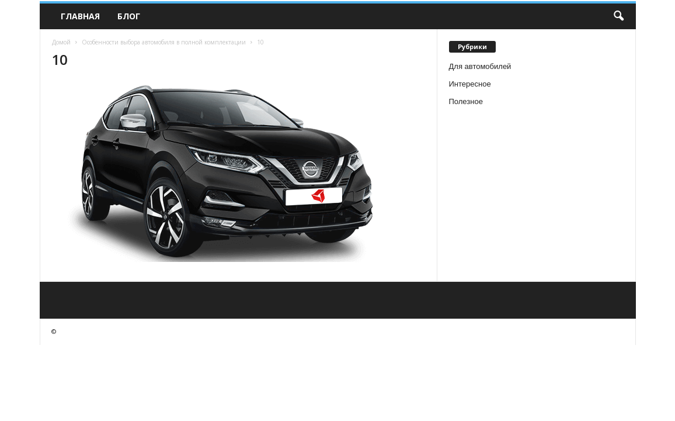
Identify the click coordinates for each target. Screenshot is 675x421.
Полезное (466, 101)
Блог (128, 16)
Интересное (470, 84)
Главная (80, 16)
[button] (618, 16)
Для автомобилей (480, 66)
